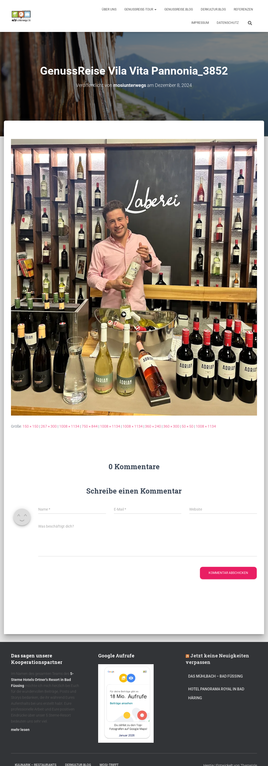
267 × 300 (49, 426)
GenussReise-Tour (140, 9)
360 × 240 (153, 426)
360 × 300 (171, 426)
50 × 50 (187, 426)
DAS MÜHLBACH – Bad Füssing (215, 676)
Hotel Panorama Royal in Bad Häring (216, 693)
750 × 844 (90, 426)
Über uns (109, 9)
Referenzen (243, 9)
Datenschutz (228, 23)
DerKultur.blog (213, 9)
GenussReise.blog (178, 9)
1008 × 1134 (69, 426)
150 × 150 (30, 426)
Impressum (200, 23)
